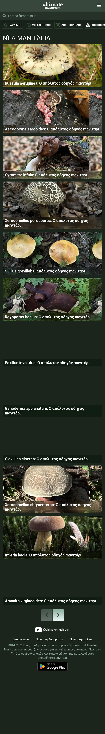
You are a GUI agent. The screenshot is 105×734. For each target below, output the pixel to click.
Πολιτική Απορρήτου (49, 707)
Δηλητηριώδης (71, 25)
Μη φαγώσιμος (41, 25)
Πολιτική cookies (81, 707)
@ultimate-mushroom (52, 698)
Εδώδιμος (15, 25)
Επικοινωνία (21, 707)
